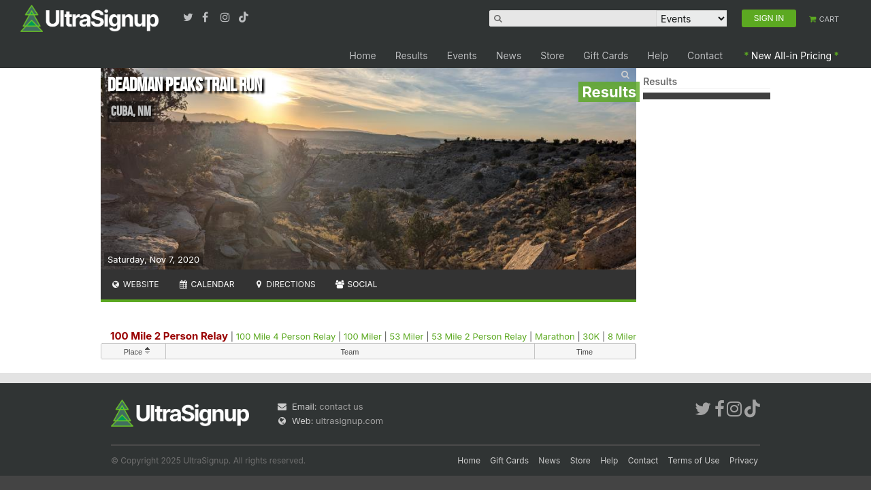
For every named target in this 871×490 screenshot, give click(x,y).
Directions (284, 284)
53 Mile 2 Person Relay (479, 336)
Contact (705, 55)
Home (362, 55)
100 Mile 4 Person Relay (286, 336)
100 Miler (363, 336)
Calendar (206, 284)
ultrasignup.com (349, 420)
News (508, 55)
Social (356, 284)
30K (590, 336)
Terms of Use (694, 460)
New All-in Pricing (791, 55)
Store (552, 55)
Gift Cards (605, 55)
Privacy (743, 460)
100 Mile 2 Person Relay (169, 335)
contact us (341, 406)
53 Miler (407, 336)
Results (411, 55)
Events (462, 55)
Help (658, 55)
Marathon (555, 336)
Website (134, 284)
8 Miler (622, 336)
